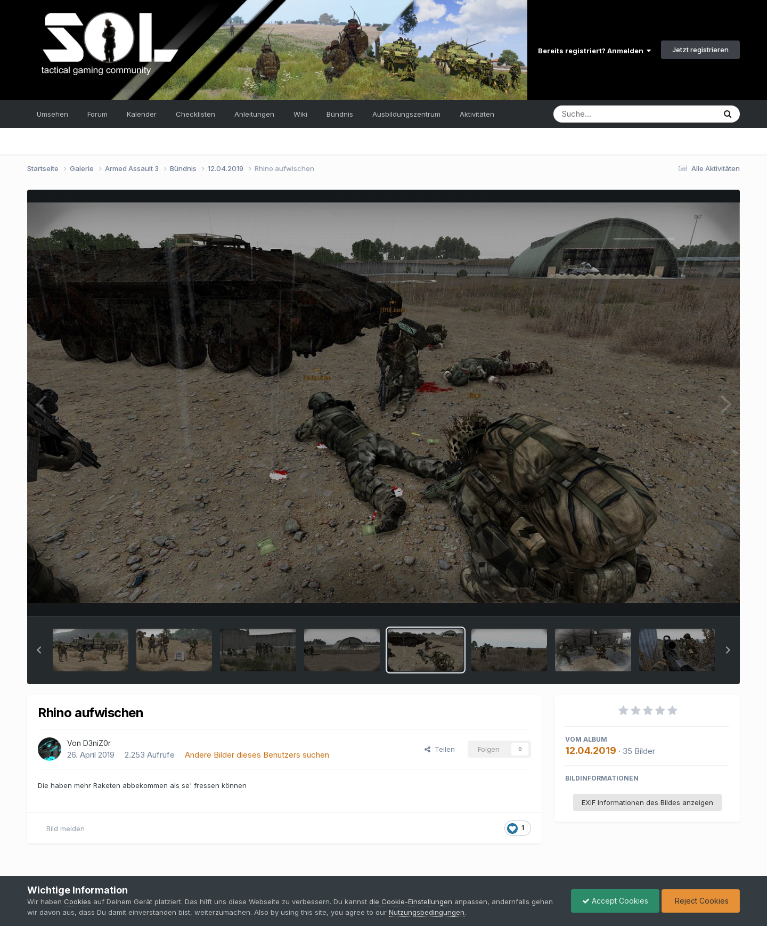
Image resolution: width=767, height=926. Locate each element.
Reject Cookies (701, 900)
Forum (97, 114)
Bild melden (65, 828)
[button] (39, 650)
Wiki (300, 114)
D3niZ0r (97, 743)
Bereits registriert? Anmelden (594, 50)
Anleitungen (254, 114)
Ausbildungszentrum (406, 114)
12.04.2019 (590, 750)
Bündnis (340, 114)
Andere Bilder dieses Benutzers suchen (257, 755)
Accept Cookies (615, 900)
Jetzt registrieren (700, 49)
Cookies (77, 901)
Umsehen (52, 114)
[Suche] (612, 114)
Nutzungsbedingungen (426, 912)
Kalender (142, 114)
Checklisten (195, 114)
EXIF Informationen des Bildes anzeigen (647, 802)
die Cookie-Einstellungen (410, 901)
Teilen (440, 749)
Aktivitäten (477, 114)
